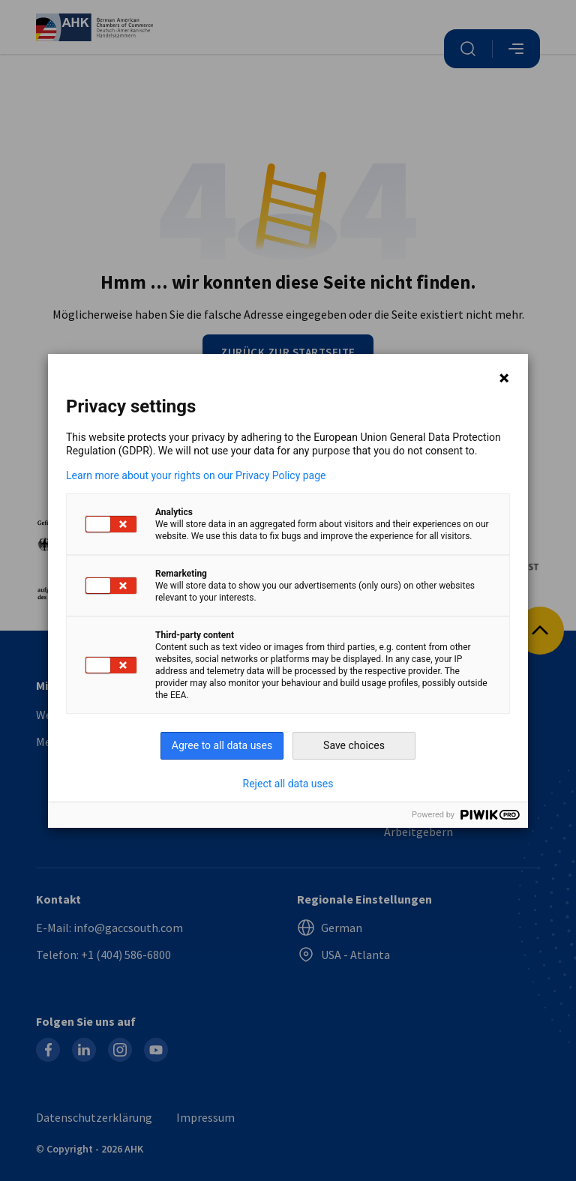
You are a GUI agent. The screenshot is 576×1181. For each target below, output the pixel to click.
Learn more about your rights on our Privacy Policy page (196, 475)
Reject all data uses (288, 784)
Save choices (354, 745)
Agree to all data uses (222, 745)
